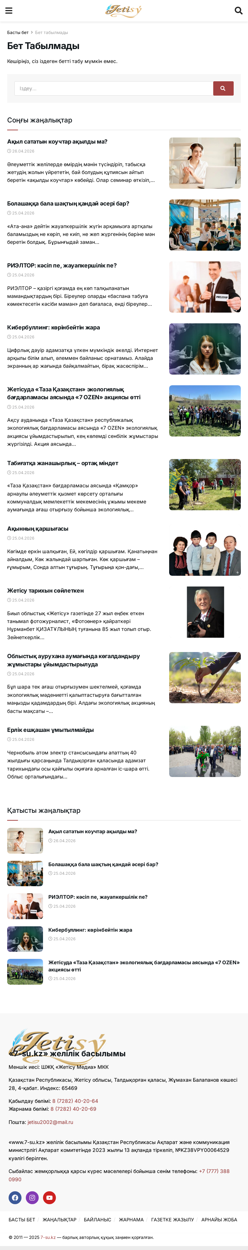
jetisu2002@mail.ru (50, 1122)
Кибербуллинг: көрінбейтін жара (53, 327)
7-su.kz (48, 1237)
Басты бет (18, 32)
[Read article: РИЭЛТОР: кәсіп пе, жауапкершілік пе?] (205, 287)
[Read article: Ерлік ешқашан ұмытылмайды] (205, 751)
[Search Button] (239, 10)
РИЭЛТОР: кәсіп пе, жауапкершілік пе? (61, 265)
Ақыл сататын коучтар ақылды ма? (57, 141)
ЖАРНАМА (131, 1219)
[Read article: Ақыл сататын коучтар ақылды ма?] (205, 163)
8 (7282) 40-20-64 (75, 1101)
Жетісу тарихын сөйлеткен (45, 590)
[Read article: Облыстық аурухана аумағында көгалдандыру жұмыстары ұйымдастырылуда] (205, 677)
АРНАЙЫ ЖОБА (219, 1219)
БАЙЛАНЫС (97, 1219)
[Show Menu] (8, 10)
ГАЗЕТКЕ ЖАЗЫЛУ (172, 1219)
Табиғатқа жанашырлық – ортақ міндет (62, 463)
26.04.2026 (20, 151)
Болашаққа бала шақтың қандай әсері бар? (68, 203)
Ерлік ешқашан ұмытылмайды (50, 729)
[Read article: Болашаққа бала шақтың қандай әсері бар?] (205, 225)
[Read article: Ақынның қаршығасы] (205, 550)
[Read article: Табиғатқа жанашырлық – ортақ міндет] (205, 484)
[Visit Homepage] (123, 11)
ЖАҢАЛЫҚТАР (59, 1219)
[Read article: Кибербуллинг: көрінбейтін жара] (205, 349)
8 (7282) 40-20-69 (73, 1109)
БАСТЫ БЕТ (22, 1219)
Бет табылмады (51, 32)
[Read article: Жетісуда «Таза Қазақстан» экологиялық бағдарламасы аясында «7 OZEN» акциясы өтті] (205, 410)
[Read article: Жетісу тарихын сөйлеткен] (205, 612)
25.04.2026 (20, 213)
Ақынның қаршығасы (37, 528)
